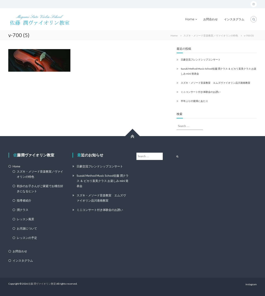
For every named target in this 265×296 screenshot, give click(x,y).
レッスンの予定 (27, 237)
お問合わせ (210, 19)
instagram (251, 284)
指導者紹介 (24, 200)
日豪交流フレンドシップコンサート (200, 59)
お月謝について (27, 228)
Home (189, 19)
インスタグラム (234, 19)
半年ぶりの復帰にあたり (194, 101)
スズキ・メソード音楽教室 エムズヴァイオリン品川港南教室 (215, 82)
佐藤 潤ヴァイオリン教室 (42, 283)
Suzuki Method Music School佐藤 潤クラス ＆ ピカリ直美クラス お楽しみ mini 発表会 (103, 181)
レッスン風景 (25, 219)
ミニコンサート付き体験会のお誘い (200, 91)
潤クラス (22, 209)
